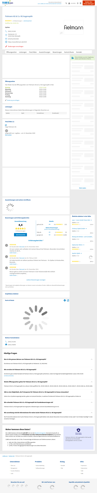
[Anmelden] (72, 3)
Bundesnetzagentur (40, 433)
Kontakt (79, 52)
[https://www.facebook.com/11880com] (8, 486)
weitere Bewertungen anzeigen (35, 280)
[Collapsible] (91, 359)
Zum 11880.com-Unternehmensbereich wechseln (49, 3)
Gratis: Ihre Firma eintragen (89, 3)
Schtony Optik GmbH (78, 228)
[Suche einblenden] (67, 3)
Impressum (84, 465)
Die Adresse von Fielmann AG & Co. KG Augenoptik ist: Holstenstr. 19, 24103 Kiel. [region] (25, 363)
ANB (82, 473)
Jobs (12, 473)
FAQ (62, 468)
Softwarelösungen (40, 468)
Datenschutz (84, 468)
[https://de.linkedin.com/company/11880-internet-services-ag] (26, 486)
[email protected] (8, 375)
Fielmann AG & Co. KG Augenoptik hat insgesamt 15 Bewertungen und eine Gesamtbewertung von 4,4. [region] (31, 406)
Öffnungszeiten (11, 52)
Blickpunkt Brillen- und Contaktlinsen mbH (82, 237)
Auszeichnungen (44, 52)
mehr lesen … (14, 253)
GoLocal (21, 247)
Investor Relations (15, 471)
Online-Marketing (40, 465)
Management (14, 468)
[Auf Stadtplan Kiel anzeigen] (68, 300)
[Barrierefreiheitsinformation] (78, 3)
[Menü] (81, 3)
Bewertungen (57, 52)
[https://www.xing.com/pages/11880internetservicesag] (22, 486)
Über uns (13, 465)
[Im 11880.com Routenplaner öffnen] (65, 300)
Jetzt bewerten (20, 235)
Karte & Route (69, 52)
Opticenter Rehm (77, 245)
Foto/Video (33, 52)
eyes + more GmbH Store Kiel (81, 220)
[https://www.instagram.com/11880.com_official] (17, 486)
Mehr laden (82, 188)
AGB (82, 471)
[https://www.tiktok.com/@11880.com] (13, 486)
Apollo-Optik (76, 253)
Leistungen (23, 52)
